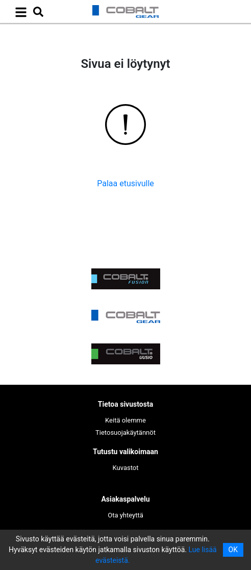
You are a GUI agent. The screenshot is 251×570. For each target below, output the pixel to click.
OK (233, 550)
